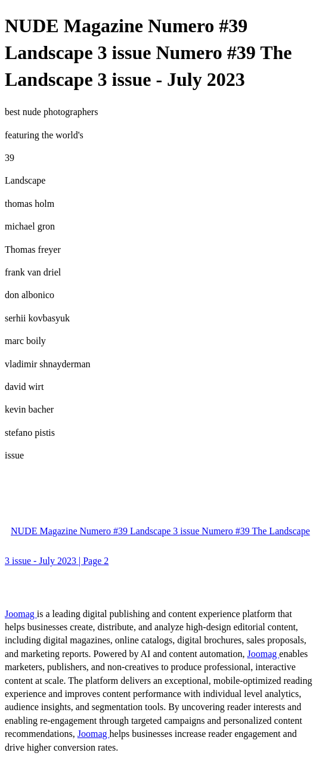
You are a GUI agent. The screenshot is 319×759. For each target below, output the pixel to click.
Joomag (21, 614)
